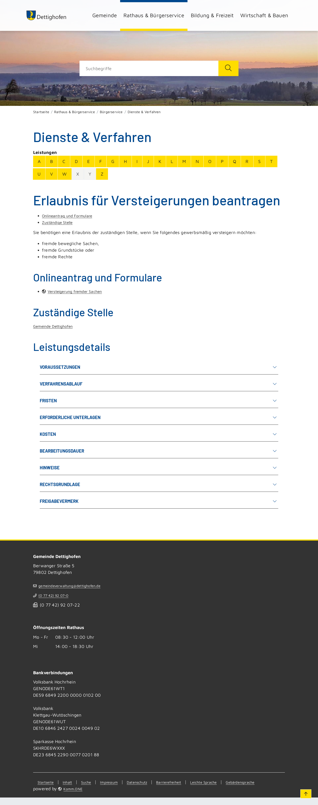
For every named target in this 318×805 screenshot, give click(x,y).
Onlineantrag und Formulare (71, 215)
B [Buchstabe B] (51, 161)
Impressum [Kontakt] (115, 782)
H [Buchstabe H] (125, 161)
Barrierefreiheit (185, 782)
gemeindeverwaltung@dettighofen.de (78, 585)
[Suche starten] (228, 68)
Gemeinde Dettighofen (56, 326)
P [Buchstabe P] (222, 161)
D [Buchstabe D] (76, 161)
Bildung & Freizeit (212, 15)
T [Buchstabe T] (271, 161)
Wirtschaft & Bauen (264, 15)
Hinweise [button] (157, 467)
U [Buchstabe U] (39, 173)
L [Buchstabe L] (172, 161)
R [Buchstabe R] (247, 161)
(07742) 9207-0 (58, 595)
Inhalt (67, 782)
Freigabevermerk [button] (157, 501)
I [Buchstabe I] (137, 161)
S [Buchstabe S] (259, 161)
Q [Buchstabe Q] (234, 161)
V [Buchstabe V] (51, 173)
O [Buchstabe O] (209, 161)
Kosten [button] (157, 434)
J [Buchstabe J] (148, 161)
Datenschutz (148, 782)
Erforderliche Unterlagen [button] (157, 417)
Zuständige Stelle (59, 222)
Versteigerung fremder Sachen (80, 291)
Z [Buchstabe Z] (102, 173)
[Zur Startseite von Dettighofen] (53, 15)
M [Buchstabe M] (184, 161)
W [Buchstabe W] (64, 173)
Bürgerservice (111, 112)
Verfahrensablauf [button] (157, 384)
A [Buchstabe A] (39, 161)
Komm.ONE (76, 796)
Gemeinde (104, 15)
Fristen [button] (157, 400)
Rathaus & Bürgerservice (153, 15)
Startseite (41, 112)
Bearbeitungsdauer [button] (157, 451)
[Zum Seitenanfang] (304, 791)
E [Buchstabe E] (88, 161)
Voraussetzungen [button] (157, 367)
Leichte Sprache (226, 782)
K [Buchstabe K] (160, 161)
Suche (88, 782)
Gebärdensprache (55, 789)
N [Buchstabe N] (197, 161)
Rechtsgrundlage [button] (157, 484)
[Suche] (149, 68)
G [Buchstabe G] (112, 161)
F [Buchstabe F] (100, 161)
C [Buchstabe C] (63, 161)
